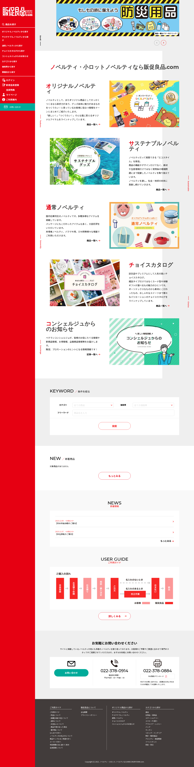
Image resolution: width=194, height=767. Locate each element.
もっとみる (114, 476)
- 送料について (55, 721)
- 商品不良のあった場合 (58, 727)
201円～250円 (8, 380)
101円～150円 (8, 367)
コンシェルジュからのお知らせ (15, 56)
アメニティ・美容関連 (11, 405)
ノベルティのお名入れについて (61, 736)
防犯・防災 (6, 417)
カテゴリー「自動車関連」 (13, 399)
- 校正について (55, 715)
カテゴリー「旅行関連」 (12, 361)
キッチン (6, 386)
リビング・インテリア (11, 392)
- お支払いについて (57, 724)
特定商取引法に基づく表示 (59, 745)
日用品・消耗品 (8, 355)
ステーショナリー (9, 361)
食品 (4, 349)
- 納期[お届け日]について (59, 718)
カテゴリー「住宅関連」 (12, 367)
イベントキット (8, 411)
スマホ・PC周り (9, 367)
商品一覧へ (92, 124)
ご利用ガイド (55, 712)
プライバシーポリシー (89, 715)
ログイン (10, 80)
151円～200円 (8, 374)
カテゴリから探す (9, 61)
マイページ (11, 94)
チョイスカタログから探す (13, 50)
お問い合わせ (15, 107)
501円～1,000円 (9, 399)
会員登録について (56, 748)
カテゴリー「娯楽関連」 (12, 380)
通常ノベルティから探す (12, 45)
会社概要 (84, 712)
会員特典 (10, 89)
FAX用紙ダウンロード (156, 676)
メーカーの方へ (55, 742)
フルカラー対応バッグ (11, 383)
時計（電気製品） (9, 399)
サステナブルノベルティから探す (15, 38)
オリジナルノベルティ (120, 712)
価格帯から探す (8, 66)
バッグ (5, 380)
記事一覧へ (92, 354)
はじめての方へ (55, 733)
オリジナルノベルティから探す (15, 31)
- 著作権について (56, 730)
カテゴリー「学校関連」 (12, 374)
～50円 (5, 355)
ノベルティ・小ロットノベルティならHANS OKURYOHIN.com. (121, 762)
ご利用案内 (11, 99)
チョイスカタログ (118, 721)
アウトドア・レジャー (11, 374)
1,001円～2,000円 (9, 405)
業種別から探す (8, 72)
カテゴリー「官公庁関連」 (13, 405)
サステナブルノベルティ (121, 715)
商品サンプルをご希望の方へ (60, 739)
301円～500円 (8, 392)
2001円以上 (7, 411)
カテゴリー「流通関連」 (12, 386)
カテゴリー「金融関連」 (12, 392)
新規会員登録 (12, 85)
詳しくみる (114, 616)
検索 (114, 426)
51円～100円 (7, 361)
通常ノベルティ (117, 718)
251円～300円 (8, 386)
